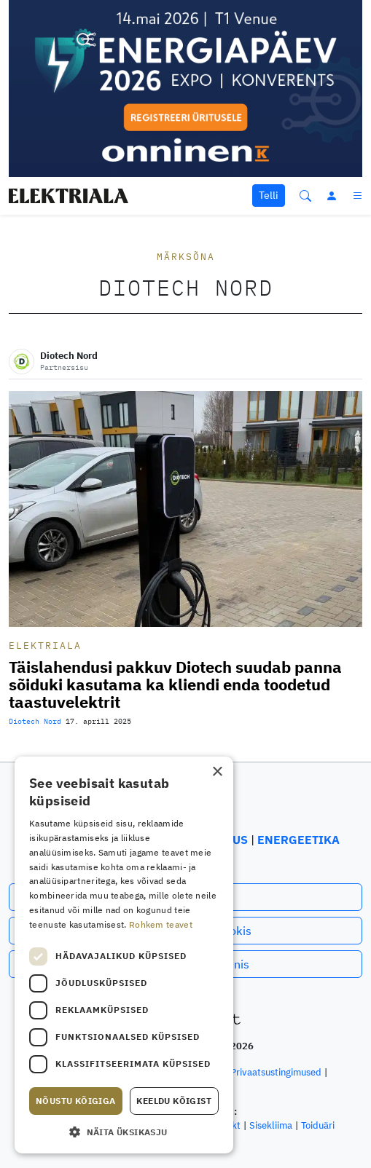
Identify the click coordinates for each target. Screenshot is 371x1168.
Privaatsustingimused (275, 1072)
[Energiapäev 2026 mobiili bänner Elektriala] (185, 87)
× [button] (216, 772)
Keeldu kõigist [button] (173, 1100)
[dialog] (124, 955)
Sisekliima (270, 1125)
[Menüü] (358, 195)
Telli (268, 195)
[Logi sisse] (331, 195)
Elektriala (45, 645)
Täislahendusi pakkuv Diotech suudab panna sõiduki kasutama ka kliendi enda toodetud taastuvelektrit (175, 684)
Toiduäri (318, 1125)
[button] (124, 1131)
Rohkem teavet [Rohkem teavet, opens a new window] (160, 924)
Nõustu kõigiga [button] (76, 1100)
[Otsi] (305, 195)
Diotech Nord (35, 721)
